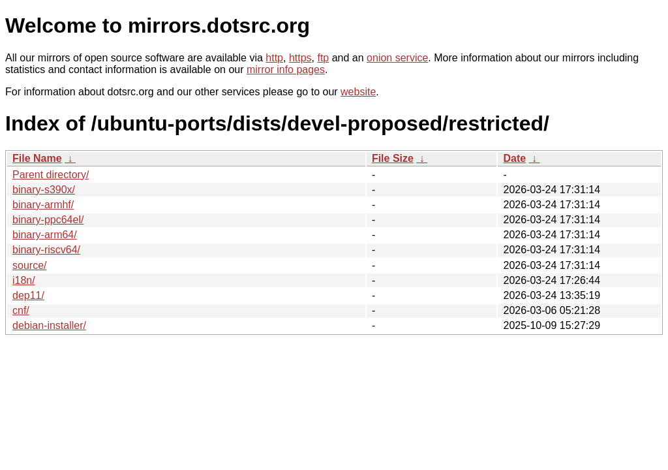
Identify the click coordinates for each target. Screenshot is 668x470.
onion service (397, 57)
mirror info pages (286, 69)
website (358, 91)
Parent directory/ (50, 174)
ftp (323, 57)
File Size (393, 158)
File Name (37, 158)
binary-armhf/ (43, 204)
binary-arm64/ (44, 234)
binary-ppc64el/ (48, 219)
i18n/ (23, 280)
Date (514, 158)
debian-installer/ (49, 325)
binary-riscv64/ (46, 249)
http (274, 57)
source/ (29, 265)
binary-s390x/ (43, 189)
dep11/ (28, 295)
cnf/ (20, 310)
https (300, 57)
